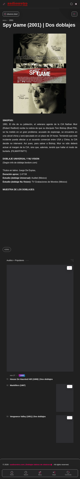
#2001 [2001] (6, 249)
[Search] (71, 4)
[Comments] (68, 473)
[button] (76, 4)
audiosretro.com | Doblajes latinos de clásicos (31, 465)
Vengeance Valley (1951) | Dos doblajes (28, 416)
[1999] (22, 375)
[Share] (54, 473)
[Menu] (40, 473)
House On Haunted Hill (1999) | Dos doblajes (31, 379)
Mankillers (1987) (18, 385)
